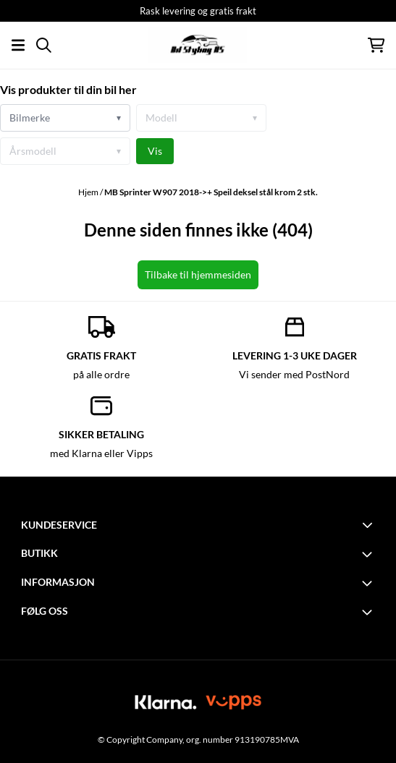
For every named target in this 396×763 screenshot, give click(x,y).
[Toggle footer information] (370, 524)
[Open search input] (43, 45)
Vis (155, 151)
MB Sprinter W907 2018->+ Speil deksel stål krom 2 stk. (211, 192)
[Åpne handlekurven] (376, 45)
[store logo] (197, 45)
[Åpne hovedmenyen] (18, 45)
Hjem (89, 192)
